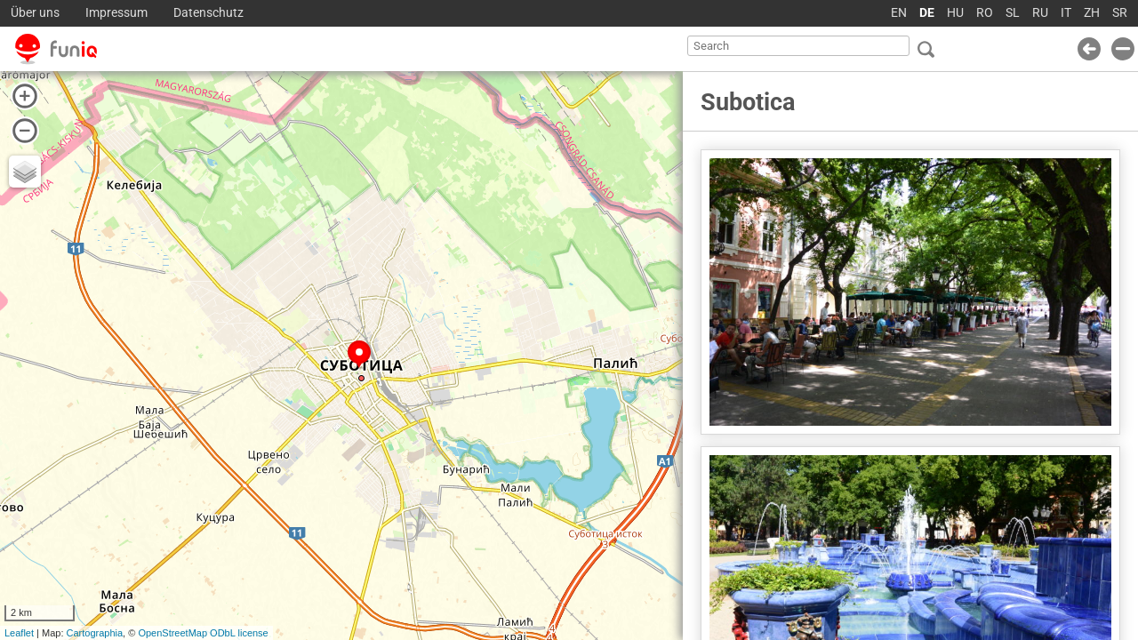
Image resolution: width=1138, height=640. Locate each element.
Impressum (116, 12)
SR (1119, 12)
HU (955, 12)
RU (1040, 12)
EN (899, 12)
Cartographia (95, 633)
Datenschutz (208, 12)
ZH (1092, 12)
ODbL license (239, 633)
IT (1066, 12)
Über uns (35, 12)
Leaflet (19, 633)
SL (1013, 12)
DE (926, 12)
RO (984, 12)
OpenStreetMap (172, 633)
